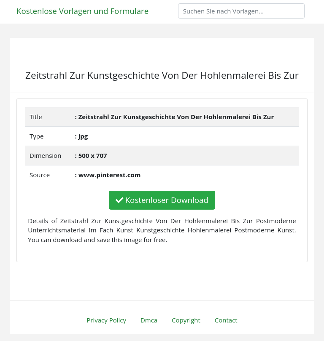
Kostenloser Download (162, 199)
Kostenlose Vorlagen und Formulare (82, 10)
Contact (226, 320)
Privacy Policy (106, 320)
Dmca (148, 320)
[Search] (241, 11)
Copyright (186, 320)
